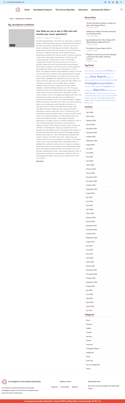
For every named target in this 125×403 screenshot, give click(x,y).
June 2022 (89, 294)
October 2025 (90, 137)
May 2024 (89, 205)
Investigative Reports (42, 9)
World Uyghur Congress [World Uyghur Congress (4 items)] (108, 100)
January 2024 (90, 221)
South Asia (89, 361)
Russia (88, 357)
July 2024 (89, 197)
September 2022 (91, 282)
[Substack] (121, 2)
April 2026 (89, 112)
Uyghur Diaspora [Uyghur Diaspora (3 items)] (97, 98)
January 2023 (90, 266)
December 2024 (91, 177)
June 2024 (89, 201)
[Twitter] (105, 2)
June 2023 (89, 250)
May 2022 (89, 298)
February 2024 (91, 217)
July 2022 (89, 290)
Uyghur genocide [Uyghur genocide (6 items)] (106, 98)
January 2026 (90, 124)
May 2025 (89, 157)
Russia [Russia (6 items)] (107, 90)
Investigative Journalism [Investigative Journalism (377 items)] (99, 83)
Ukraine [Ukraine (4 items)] (112, 95)
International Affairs (102, 9)
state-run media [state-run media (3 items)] (96, 93)
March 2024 (90, 213)
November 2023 (91, 230)
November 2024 (91, 181)
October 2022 (91, 278)
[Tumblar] (117, 2)
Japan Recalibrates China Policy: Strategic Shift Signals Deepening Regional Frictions (100, 41)
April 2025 (89, 161)
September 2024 (91, 189)
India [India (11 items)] (115, 80)
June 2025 (89, 153)
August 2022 (90, 286)
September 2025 (91, 141)
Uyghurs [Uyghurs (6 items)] (100, 100)
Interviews (83, 9)
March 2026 (90, 116)
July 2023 (89, 246)
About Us (75, 387)
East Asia (89, 336)
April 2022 (89, 302)
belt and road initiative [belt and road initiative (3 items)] (90, 71)
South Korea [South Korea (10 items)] (88, 93)
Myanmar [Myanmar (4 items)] (93, 86)
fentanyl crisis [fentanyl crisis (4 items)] (88, 80)
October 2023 (90, 234)
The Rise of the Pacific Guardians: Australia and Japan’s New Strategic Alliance (101, 24)
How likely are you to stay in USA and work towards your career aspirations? (56, 33)
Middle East (90, 352)
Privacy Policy (64, 387)
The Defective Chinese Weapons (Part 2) (99, 48)
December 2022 (91, 270)
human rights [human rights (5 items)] (104, 80)
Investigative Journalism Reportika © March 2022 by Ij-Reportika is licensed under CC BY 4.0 (63, 401)
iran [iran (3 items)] (114, 84)
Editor (40, 38)
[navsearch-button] (121, 9)
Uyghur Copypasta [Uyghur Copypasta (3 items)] (89, 98)
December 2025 (91, 129)
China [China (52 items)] (109, 70)
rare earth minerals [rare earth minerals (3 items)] (89, 90)
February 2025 (91, 169)
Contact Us (54, 387)
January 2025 (90, 173)
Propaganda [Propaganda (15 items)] (107, 86)
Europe (88, 340)
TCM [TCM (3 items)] (101, 93)
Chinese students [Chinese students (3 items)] (106, 73)
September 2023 (91, 238)
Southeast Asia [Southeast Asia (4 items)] (112, 90)
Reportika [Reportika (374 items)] (99, 90)
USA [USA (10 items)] (115, 95)
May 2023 (89, 254)
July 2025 (89, 149)
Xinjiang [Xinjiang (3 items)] (91, 102)
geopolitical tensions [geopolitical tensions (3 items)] (96, 80)
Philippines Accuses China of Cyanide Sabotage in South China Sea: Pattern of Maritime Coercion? (101, 56)
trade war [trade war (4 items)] (95, 95)
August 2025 (90, 145)
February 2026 (91, 120)
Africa (88, 320)
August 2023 (90, 242)
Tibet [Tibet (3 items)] (91, 95)
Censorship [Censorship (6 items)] (103, 71)
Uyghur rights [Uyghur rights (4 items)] (94, 100)
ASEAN (88, 328)
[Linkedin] (109, 2)
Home (27, 9)
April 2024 (89, 209)
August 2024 (90, 193)
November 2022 (91, 274)
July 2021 (89, 310)
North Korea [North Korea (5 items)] (99, 86)
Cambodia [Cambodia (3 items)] (97, 71)
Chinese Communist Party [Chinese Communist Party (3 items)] (97, 73)
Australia (89, 332)
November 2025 (91, 133)
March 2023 (90, 262)
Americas (89, 324)
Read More (40, 161)
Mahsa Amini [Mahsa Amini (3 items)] (88, 86)
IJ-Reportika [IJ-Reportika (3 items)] (110, 80)
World (12, 45)
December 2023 (91, 226)
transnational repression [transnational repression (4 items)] (104, 95)
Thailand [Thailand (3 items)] (104, 93)
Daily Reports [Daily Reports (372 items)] (98, 76)
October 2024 (91, 185)
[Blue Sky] (113, 2)
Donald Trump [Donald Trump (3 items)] (110, 77)
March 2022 (90, 306)
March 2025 (90, 165)
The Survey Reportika (65, 9)
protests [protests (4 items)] (113, 86)
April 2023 (89, 258)
